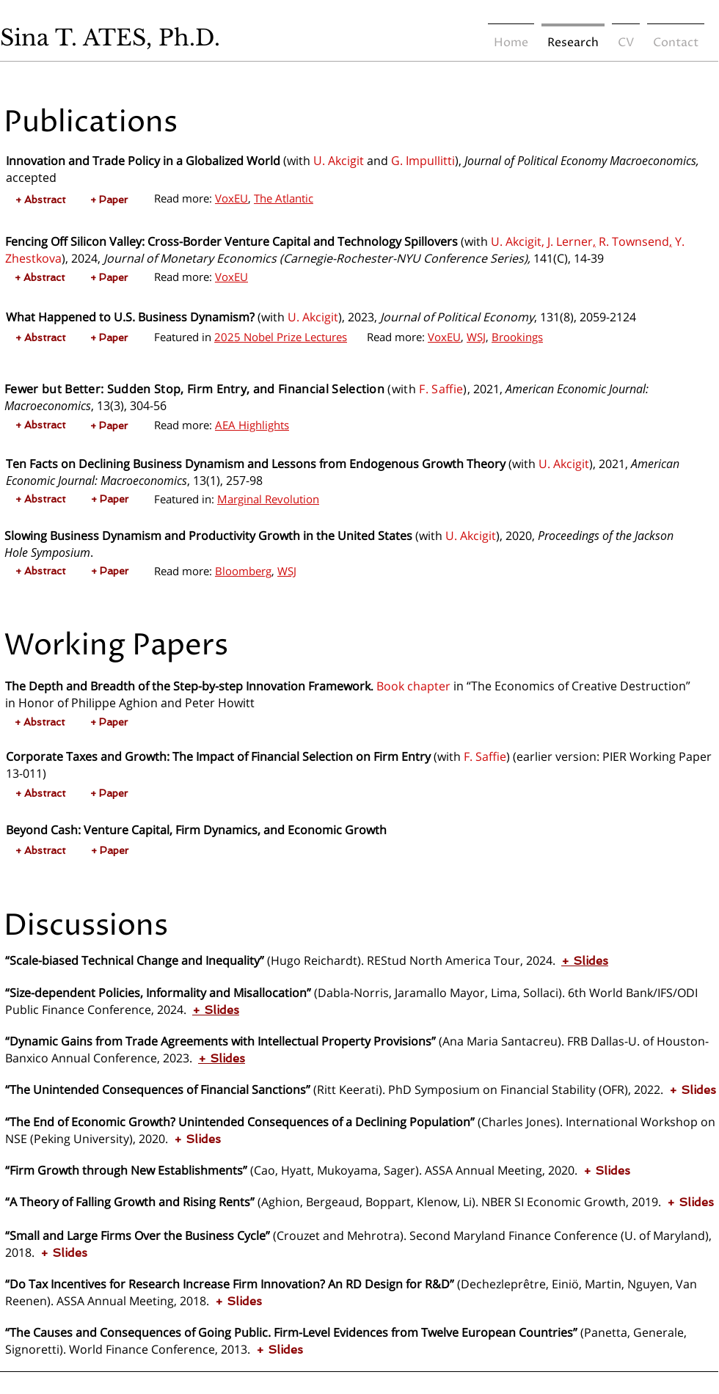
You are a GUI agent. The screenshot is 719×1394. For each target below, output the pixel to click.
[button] (40, 200)
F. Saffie (441, 389)
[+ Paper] (108, 200)
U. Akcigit (338, 161)
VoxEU (231, 198)
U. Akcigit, (517, 241)
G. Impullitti (423, 161)
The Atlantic (283, 198)
